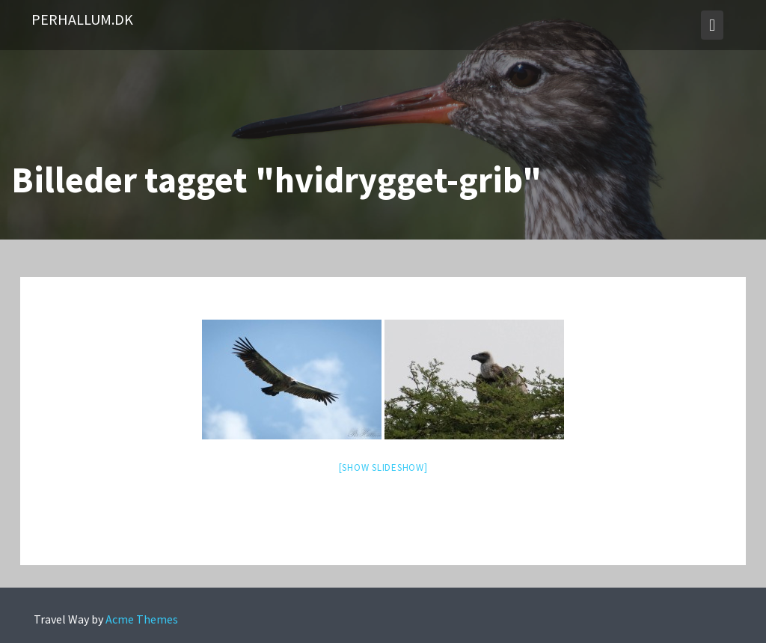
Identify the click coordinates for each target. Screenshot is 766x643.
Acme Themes (141, 619)
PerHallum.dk (82, 19)
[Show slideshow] (383, 467)
